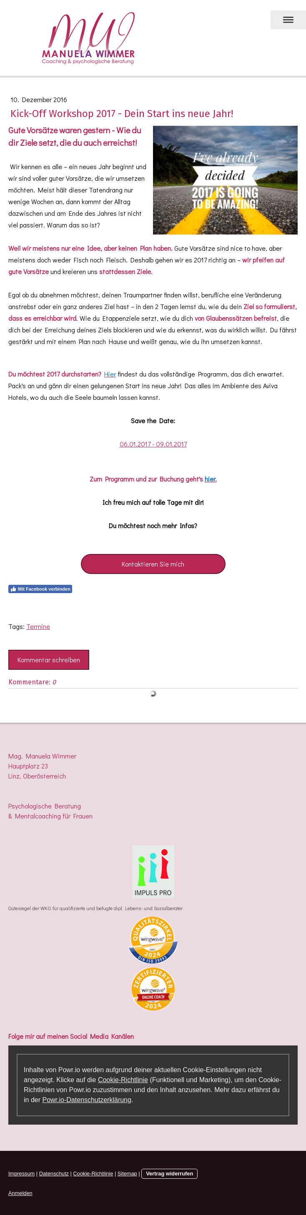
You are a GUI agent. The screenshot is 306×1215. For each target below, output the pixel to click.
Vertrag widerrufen (169, 1173)
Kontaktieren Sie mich (153, 563)
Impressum (21, 1173)
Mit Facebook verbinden (40, 589)
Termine (38, 626)
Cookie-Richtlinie (123, 1079)
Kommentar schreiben (49, 659)
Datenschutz (54, 1173)
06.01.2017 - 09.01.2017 (153, 443)
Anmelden (20, 1193)
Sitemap (127, 1173)
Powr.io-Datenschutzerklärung (86, 1099)
